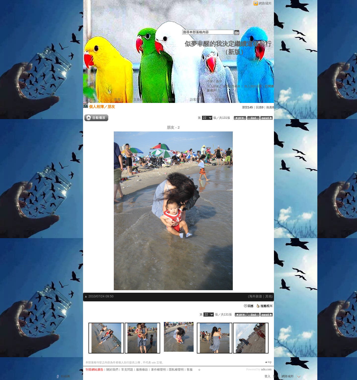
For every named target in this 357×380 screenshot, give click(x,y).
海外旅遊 (255, 296)
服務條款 (142, 369)
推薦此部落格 (231, 86)
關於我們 (112, 369)
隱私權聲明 (176, 369)
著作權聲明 (158, 369)
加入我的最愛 (253, 86)
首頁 (117, 99)
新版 (234, 52)
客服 (190, 369)
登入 (267, 376)
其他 (268, 296)
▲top (268, 362)
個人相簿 (168, 99)
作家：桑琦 (214, 81)
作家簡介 (221, 99)
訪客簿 (195, 99)
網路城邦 (265, 3)
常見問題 (127, 369)
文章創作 (139, 99)
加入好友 (213, 86)
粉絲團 (65, 376)
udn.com (266, 369)
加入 (276, 376)
